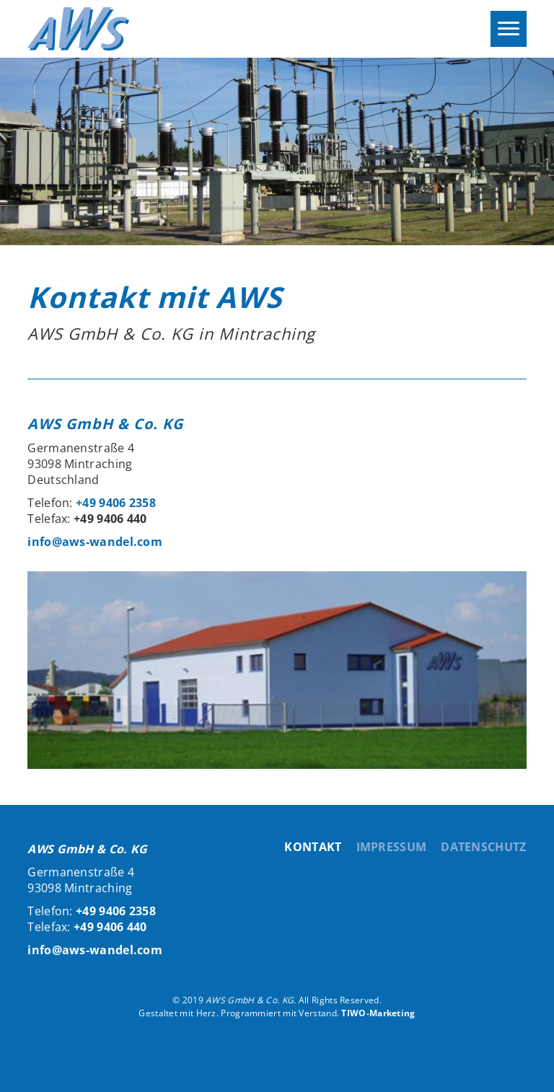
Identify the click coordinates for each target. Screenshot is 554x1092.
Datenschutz (483, 847)
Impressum (391, 847)
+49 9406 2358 (116, 503)
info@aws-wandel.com (94, 542)
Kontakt (312, 847)
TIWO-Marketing (378, 1013)
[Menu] (509, 29)
